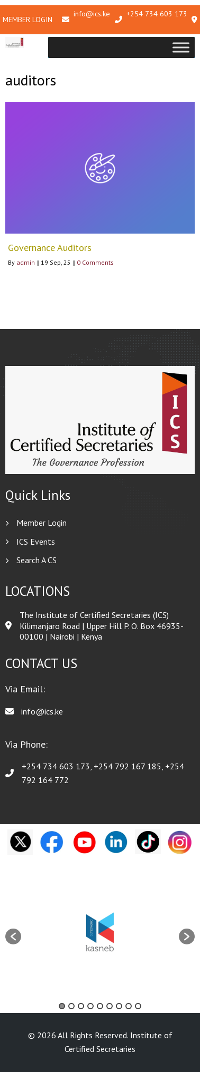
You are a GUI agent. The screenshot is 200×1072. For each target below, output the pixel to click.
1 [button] (62, 1006)
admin (25, 262)
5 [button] (100, 1006)
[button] (13, 936)
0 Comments (95, 262)
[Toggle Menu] (180, 47)
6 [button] (109, 1006)
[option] (100, 931)
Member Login (27, 19)
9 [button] (138, 1006)
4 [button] (90, 1006)
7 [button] (119, 1006)
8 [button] (128, 1006)
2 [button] (71, 1006)
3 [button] (81, 1006)
